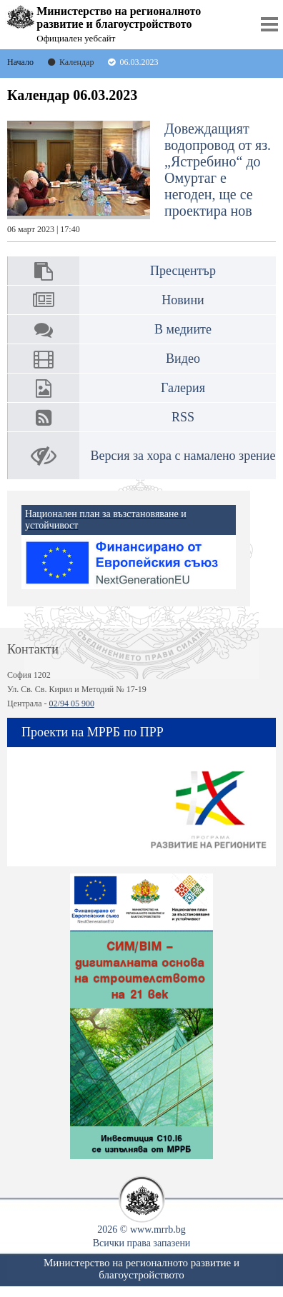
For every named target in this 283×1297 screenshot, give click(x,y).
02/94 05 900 (71, 703)
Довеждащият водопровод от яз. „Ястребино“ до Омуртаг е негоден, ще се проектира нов (139, 177)
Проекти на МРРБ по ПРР (92, 732)
